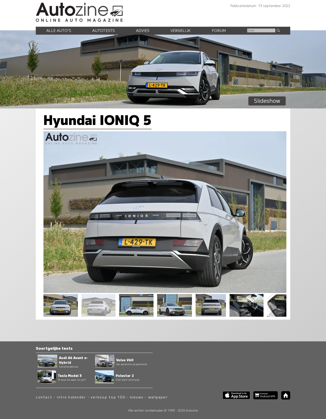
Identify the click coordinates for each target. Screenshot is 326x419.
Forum (219, 30)
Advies (142, 30)
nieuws (137, 397)
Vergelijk (180, 30)
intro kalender (71, 397)
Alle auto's (58, 30)
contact (44, 397)
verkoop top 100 (108, 397)
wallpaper (158, 397)
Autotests (103, 30)
